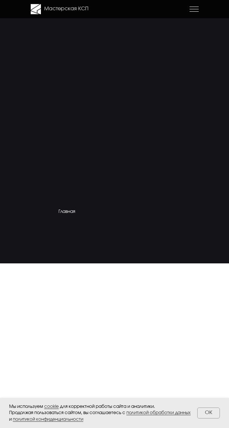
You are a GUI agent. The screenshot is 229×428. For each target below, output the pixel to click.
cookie (51, 406)
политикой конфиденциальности (48, 419)
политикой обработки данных (158, 412)
